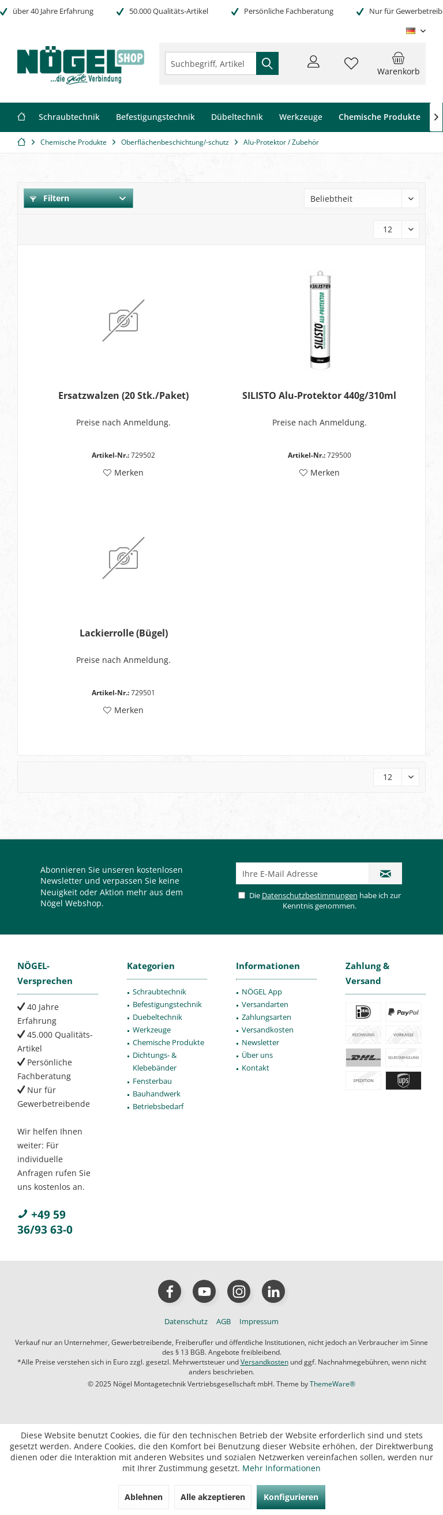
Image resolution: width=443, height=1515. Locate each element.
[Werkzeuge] (301, 117)
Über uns (257, 1055)
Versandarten (265, 1004)
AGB (223, 1321)
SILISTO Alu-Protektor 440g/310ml (319, 396)
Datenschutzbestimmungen (310, 895)
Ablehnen (144, 1496)
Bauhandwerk (157, 1093)
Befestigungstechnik (167, 1004)
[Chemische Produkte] (380, 117)
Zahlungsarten (266, 1017)
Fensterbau (152, 1081)
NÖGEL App (262, 991)
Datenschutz (186, 1321)
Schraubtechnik (159, 991)
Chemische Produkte (168, 1042)
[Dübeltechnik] (237, 117)
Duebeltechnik (157, 1017)
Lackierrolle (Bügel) (124, 633)
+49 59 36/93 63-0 (45, 1222)
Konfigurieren (291, 1496)
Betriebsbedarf (158, 1106)
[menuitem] (398, 63)
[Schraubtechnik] (69, 117)
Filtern (49, 198)
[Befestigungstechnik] (155, 117)
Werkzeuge (152, 1029)
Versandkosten (268, 1029)
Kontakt (255, 1067)
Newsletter (260, 1042)
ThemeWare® (332, 1384)
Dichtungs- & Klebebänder (155, 1061)
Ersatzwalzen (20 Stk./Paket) (123, 396)
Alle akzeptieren (213, 1496)
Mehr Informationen (281, 1468)
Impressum (259, 1321)
